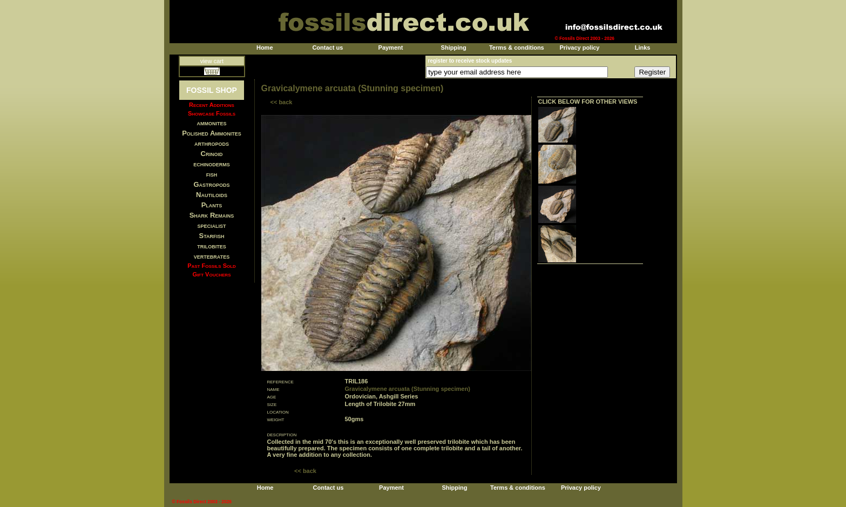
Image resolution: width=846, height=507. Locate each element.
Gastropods (211, 184)
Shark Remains (211, 215)
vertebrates (211, 256)
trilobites (211, 246)
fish (212, 174)
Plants (211, 205)
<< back (281, 102)
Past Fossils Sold (211, 265)
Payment (390, 47)
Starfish (212, 236)
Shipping (453, 47)
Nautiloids (211, 195)
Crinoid (212, 154)
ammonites (212, 123)
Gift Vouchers (212, 274)
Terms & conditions (516, 47)
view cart (212, 61)
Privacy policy (579, 47)
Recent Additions (211, 105)
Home (264, 47)
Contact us (327, 47)
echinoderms (211, 164)
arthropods (211, 143)
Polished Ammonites (211, 133)
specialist (211, 225)
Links (643, 47)
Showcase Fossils (211, 113)
